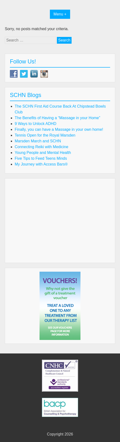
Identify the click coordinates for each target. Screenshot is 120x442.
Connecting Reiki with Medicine (41, 147)
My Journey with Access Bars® (41, 164)
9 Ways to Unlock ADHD (35, 124)
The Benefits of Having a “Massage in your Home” (57, 118)
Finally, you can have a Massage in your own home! (59, 129)
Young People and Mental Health (43, 153)
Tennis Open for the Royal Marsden (45, 135)
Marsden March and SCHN (38, 141)
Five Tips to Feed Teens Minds (41, 158)
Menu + (60, 14)
